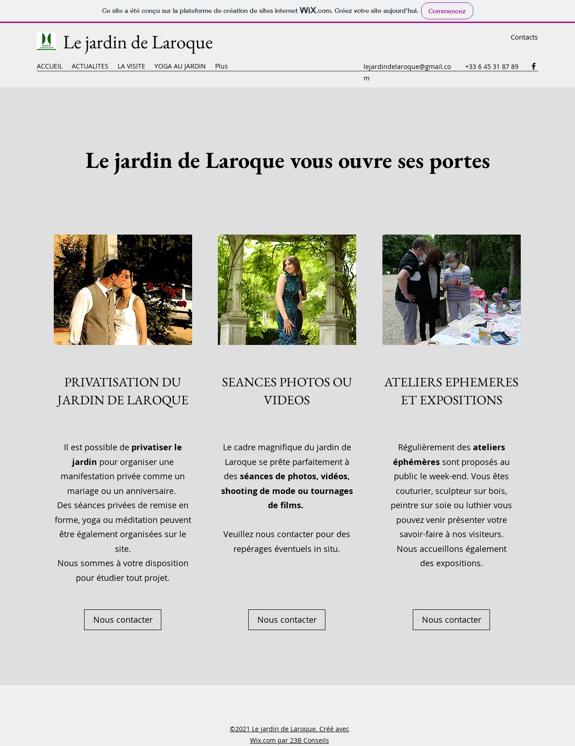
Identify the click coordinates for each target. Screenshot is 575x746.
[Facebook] (533, 66)
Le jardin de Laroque (138, 41)
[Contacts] (524, 37)
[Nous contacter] (122, 619)
